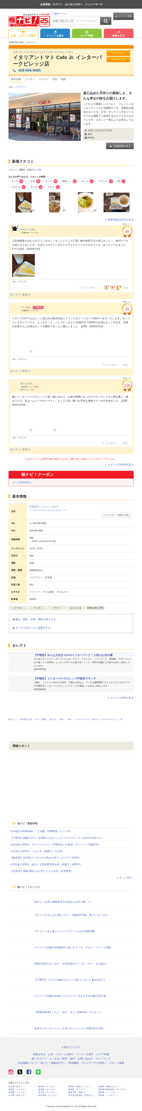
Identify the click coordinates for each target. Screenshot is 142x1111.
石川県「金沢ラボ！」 (18, 1095)
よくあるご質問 (58, 1058)
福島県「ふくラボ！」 (18, 1089)
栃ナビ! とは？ (71, 1047)
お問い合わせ (85, 1058)
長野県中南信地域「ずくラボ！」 (113, 1089)
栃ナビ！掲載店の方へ (53, 1062)
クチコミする (118, 59)
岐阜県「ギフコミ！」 (78, 1089)
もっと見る (124, 877)
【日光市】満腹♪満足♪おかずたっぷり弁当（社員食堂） (41, 871)
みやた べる (25, 229)
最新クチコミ (59, 13)
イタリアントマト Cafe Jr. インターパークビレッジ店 (57, 61)
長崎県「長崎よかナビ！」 (110, 1087)
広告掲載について (28, 1062)
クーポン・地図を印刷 (116, 515)
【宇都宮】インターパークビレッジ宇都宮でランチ (65, 678)
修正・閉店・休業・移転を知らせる (34, 619)
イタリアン (20, 87)
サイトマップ (103, 1058)
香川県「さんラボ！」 (48, 1092)
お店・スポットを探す (23, 34)
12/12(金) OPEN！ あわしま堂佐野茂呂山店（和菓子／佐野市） (46, 864)
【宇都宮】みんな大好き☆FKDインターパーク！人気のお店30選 (73, 655)
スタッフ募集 (116, 1062)
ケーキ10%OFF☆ (22, 482)
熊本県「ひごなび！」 (48, 1087)
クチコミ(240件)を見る (119, 464)
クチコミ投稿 (123, 16)
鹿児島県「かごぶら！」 (49, 1095)
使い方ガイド (39, 1058)
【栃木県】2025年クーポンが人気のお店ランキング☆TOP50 (44, 857)
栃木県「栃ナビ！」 (17, 1087)
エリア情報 (86, 34)
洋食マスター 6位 (27, 390)
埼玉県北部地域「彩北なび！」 (82, 1095)
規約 (72, 1058)
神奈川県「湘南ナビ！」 (79, 1092)
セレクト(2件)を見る (120, 697)
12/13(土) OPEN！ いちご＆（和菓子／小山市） (37, 851)
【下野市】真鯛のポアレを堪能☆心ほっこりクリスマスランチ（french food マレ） (57, 837)
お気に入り (118, 53)
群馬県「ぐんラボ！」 (18, 1092)
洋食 (10, 87)
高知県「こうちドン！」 (109, 1095)
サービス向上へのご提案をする (31, 627)
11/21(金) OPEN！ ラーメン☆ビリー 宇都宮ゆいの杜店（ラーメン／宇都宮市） (55, 844)
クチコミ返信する (20, 294)
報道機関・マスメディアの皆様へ (87, 1062)
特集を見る (118, 34)
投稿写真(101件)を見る (119, 219)
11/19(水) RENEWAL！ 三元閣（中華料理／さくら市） (41, 831)
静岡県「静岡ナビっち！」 (80, 1087)
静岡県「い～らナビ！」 (109, 1092)
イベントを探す (55, 34)
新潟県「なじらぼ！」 (48, 1089)
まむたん (24, 383)
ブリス (23, 307)
